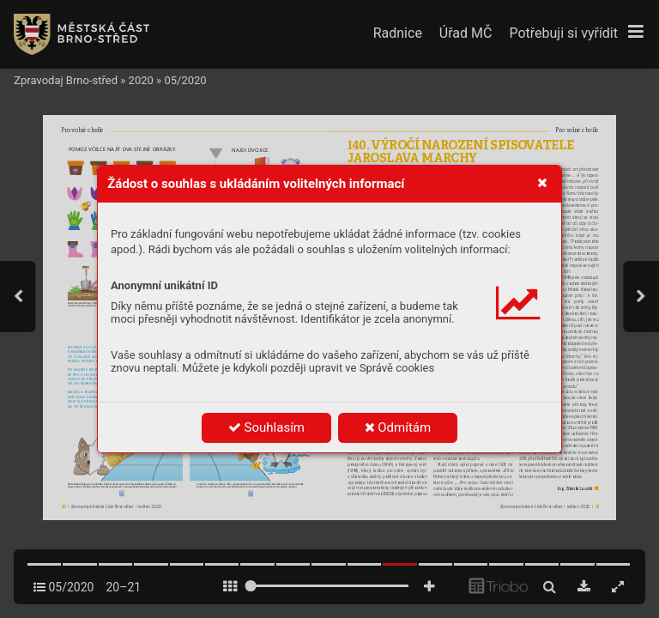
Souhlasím (266, 427)
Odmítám (398, 427)
